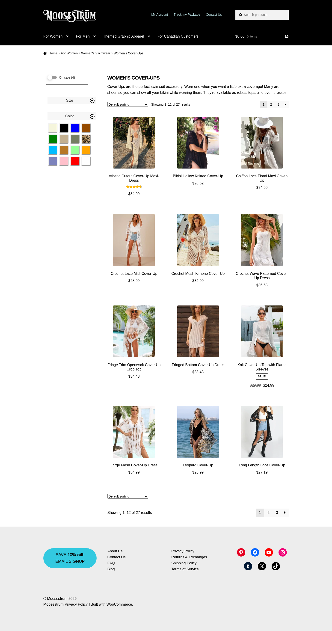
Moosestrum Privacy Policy (65, 604)
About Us (115, 551)
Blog (111, 569)
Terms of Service (185, 569)
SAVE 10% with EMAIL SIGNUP (70, 558)
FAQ (111, 563)
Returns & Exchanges (189, 557)
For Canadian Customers (178, 36)
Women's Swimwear (95, 53)
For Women (52, 36)
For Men (83, 36)
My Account (159, 14)
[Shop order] (127, 104)
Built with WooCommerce (111, 604)
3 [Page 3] (278, 104)
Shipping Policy (183, 563)
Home (53, 53)
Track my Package (187, 14)
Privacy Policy (182, 551)
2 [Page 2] (271, 104)
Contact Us (214, 14)
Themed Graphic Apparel (123, 36)
